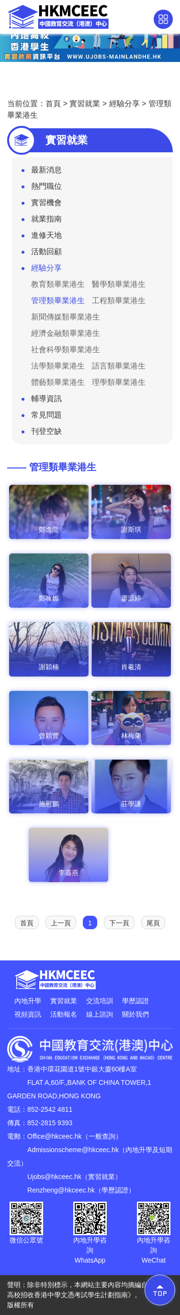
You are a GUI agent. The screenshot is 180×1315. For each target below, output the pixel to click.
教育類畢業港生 (58, 284)
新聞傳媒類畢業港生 (65, 317)
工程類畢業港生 (119, 300)
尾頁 (153, 923)
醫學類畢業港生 (119, 284)
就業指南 (42, 221)
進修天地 (42, 237)
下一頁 (119, 923)
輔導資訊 (42, 400)
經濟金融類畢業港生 (65, 333)
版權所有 (20, 1305)
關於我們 (135, 1014)
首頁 (53, 103)
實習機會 (42, 204)
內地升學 (27, 1001)
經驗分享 (124, 103)
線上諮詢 (99, 1014)
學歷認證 (135, 1001)
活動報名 (63, 1014)
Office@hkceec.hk (54, 1136)
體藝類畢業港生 (58, 382)
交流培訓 (99, 1001)
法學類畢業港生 (58, 366)
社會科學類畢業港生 (65, 349)
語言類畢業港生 (119, 366)
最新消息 (42, 172)
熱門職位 (42, 188)
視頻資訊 (27, 1014)
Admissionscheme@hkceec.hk (73, 1150)
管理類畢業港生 (58, 300)
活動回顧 (42, 253)
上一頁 (61, 923)
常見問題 (42, 417)
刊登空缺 (42, 433)
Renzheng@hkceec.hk (61, 1190)
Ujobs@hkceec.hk (54, 1176)
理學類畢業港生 (119, 382)
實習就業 (84, 103)
